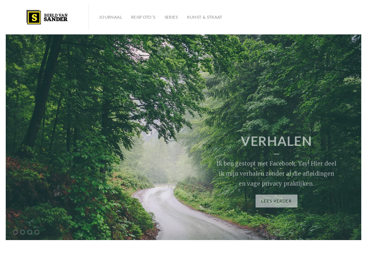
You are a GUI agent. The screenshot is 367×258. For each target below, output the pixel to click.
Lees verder (276, 201)
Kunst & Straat (205, 17)
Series (171, 17)
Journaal (110, 17)
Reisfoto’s (143, 17)
